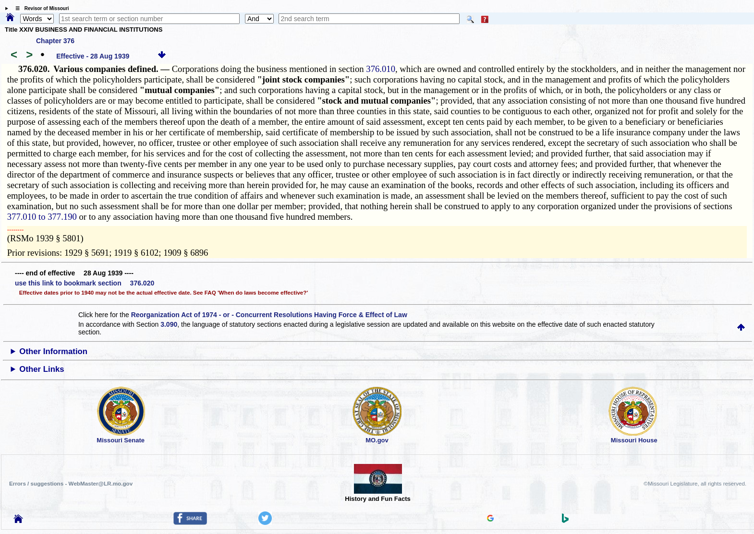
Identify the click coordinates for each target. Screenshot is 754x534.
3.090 (168, 324)
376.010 (380, 69)
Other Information (53, 351)
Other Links (41, 369)
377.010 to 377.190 (42, 217)
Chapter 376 (55, 41)
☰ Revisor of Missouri (40, 8)
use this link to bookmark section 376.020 (84, 283)
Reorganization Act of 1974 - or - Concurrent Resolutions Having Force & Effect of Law (269, 315)
